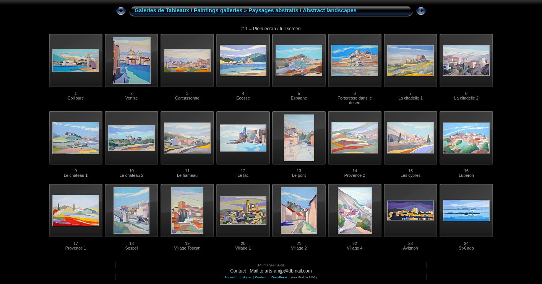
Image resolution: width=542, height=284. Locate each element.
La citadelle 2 (466, 98)
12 (243, 170)
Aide (280, 265)
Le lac (243, 175)
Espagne (299, 98)
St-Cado (466, 248)
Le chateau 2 (131, 175)
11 (187, 170)
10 (131, 170)
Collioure (76, 98)
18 (131, 243)
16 (466, 170)
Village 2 (299, 248)
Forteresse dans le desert (355, 100)
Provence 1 (75, 248)
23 (410, 243)
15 (410, 170)
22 (354, 243)
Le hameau (187, 175)
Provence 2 (354, 175)
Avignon (410, 248)
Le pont (299, 175)
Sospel (131, 248)
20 (243, 243)
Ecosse (243, 98)
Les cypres (410, 175)
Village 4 (354, 248)
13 (299, 170)
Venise (131, 98)
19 (187, 243)
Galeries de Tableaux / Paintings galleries (188, 10)
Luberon (466, 175)
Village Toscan (187, 248)
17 (75, 243)
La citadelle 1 (410, 98)
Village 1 (243, 248)
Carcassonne (187, 98)
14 (354, 170)
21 (299, 243)
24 (466, 243)
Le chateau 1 (76, 175)
